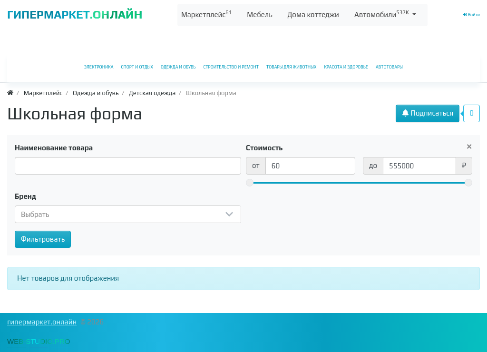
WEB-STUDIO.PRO (38, 341)
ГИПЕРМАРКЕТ (74, 14)
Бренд (25, 196)
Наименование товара (54, 148)
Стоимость (264, 148)
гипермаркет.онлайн (42, 322)
